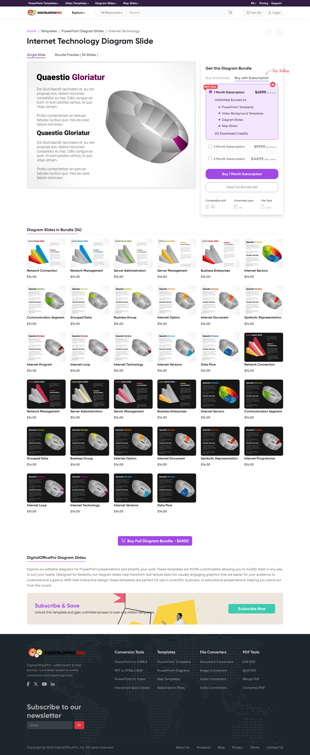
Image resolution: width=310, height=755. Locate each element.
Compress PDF (254, 688)
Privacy (237, 747)
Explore (77, 12)
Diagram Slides (105, 3)
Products (203, 747)
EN (252, 3)
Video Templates (76, 3)
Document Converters (216, 662)
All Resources (110, 13)
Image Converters (213, 671)
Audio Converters (213, 679)
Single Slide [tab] (36, 55)
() (253, 13)
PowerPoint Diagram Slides (82, 31)
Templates (49, 31)
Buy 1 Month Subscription (242, 174)
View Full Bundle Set (242, 187)
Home (31, 31)
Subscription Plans (171, 688)
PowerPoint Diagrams (173, 671)
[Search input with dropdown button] (178, 13)
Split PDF (249, 671)
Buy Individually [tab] (218, 78)
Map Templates (168, 679)
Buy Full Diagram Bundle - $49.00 (155, 541)
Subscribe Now (252, 608)
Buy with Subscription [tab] (252, 77)
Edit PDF (249, 662)
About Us (182, 747)
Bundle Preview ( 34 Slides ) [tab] (76, 55)
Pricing (263, 3)
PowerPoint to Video (130, 679)
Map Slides (130, 3)
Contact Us (275, 747)
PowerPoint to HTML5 (131, 662)
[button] (274, 12)
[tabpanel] (111, 125)
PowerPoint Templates (42, 3)
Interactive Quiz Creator (132, 688)
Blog (221, 747)
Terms (254, 747)
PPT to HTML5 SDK (129, 671)
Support (276, 3)
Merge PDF (251, 679)
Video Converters (213, 688)
